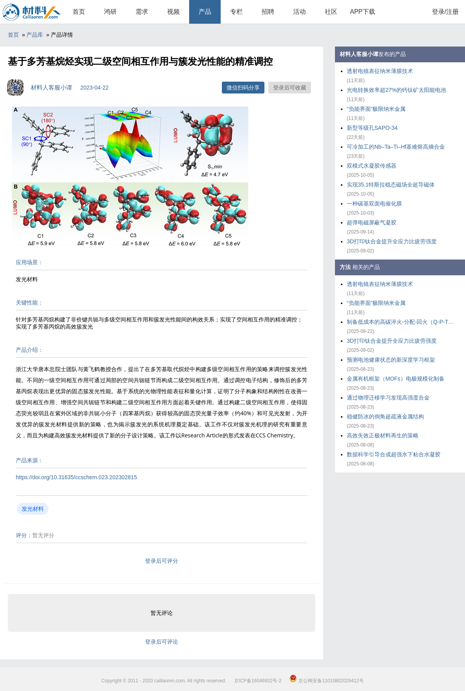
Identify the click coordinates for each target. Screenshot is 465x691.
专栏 (236, 11)
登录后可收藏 (289, 87)
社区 (331, 11)
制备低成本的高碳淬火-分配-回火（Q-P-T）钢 (402, 322)
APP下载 (362, 11)
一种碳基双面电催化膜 (374, 203)
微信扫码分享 (243, 87)
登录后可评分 (161, 561)
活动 (299, 11)
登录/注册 (445, 11)
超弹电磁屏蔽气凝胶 (371, 222)
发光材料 (33, 509)
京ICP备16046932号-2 (257, 681)
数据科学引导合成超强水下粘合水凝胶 (394, 454)
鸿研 (110, 11)
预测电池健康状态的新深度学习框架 (391, 360)
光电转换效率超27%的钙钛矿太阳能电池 (396, 90)
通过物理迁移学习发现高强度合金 (388, 397)
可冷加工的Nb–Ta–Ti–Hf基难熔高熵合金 (396, 147)
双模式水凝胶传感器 (371, 165)
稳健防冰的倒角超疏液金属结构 (385, 416)
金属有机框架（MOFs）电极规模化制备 (396, 378)
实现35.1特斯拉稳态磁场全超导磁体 (391, 184)
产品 (205, 11)
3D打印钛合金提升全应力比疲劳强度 (392, 241)
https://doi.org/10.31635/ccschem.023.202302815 (76, 477)
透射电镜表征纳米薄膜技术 (380, 71)
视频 (173, 11)
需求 (142, 11)
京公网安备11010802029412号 (326, 681)
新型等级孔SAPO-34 (372, 128)
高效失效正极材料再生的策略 (382, 435)
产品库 (34, 35)
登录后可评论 (161, 642)
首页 (79, 11)
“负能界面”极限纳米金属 (376, 109)
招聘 (268, 11)
